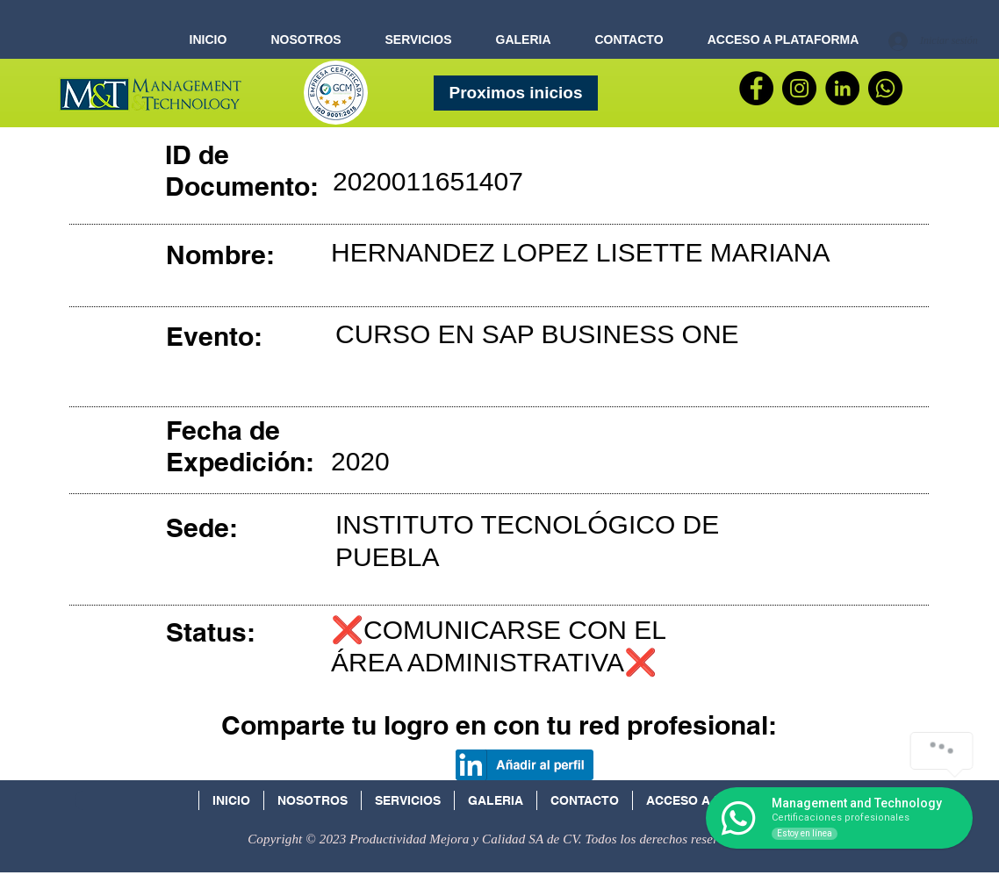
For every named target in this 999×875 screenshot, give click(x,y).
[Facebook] (756, 88)
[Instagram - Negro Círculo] (799, 88)
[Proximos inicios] (516, 93)
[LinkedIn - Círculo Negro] (842, 88)
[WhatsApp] (885, 88)
